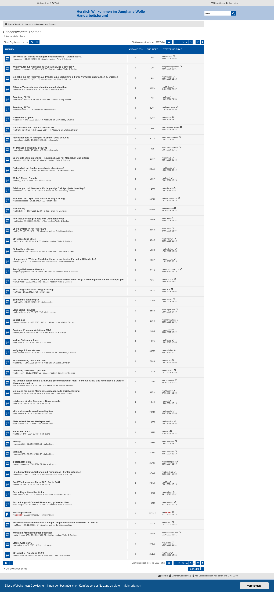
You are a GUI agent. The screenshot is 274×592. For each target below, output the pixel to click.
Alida (18, 403)
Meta (18, 434)
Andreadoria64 (22, 140)
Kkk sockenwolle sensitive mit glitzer (33, 411)
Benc (18, 99)
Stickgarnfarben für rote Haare (29, 228)
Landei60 (20, 474)
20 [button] (198, 42)
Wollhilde (20, 282)
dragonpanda (22, 464)
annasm (19, 59)
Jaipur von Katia (22, 431)
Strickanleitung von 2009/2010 (29, 360)
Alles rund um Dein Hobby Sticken (60, 191)
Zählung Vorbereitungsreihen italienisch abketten (40, 87)
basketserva (21, 251)
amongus (20, 261)
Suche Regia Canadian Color (28, 492)
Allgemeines (48, 515)
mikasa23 (20, 191)
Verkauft (17, 451)
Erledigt (17, 441)
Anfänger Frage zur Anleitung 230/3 (32, 330)
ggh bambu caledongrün (26, 299)
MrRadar (20, 89)
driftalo (19, 160)
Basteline (20, 424)
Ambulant (20, 353)
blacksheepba (22, 201)
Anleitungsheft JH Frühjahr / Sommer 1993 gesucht (41, 137)
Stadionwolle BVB (22, 543)
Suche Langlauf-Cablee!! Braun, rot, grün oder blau (41, 502)
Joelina (19, 545)
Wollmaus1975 (22, 535)
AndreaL (20, 495)
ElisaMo (19, 302)
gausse (19, 120)
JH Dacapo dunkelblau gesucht (30, 147)
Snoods (19, 414)
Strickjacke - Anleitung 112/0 (28, 553)
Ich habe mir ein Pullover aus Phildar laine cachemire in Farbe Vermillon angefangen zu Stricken (65, 77)
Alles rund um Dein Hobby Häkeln (56, 99)
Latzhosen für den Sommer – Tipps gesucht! (37, 401)
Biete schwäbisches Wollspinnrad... (32, 421)
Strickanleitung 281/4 (24, 239)
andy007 (20, 332)
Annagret (20, 505)
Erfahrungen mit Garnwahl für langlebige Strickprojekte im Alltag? (49, 188)
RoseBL (19, 170)
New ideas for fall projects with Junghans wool (38, 218)
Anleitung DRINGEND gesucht (29, 370)
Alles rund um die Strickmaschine (57, 525)
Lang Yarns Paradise (24, 309)
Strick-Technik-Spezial (54, 89)
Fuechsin (20, 373)
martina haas (21, 322)
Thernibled (20, 386)
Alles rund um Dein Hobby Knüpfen (59, 120)
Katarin (19, 342)
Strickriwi (20, 241)
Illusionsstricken (22, 462)
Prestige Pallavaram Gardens (29, 269)
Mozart (19, 525)
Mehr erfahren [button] (132, 585)
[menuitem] (55, 3)
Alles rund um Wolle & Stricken (57, 59)
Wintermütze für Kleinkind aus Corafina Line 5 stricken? (43, 66)
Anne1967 (20, 444)
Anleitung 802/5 (21, 97)
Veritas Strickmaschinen (26, 340)
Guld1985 (20, 393)
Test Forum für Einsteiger (56, 211)
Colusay (19, 79)
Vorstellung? (20, 208)
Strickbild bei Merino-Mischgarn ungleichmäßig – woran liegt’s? (47, 56)
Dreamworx (21, 110)
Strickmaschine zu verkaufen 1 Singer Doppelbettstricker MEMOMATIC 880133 (55, 522)
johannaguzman (23, 69)
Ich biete (53, 201)
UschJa (19, 555)
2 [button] (179, 42)
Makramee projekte (23, 117)
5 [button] (191, 42)
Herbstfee (20, 211)
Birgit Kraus (21, 312)
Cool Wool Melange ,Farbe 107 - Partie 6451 (36, 482)
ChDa (18, 292)
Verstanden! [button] (254, 585)
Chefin (19, 221)
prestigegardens (23, 272)
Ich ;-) (18, 180)
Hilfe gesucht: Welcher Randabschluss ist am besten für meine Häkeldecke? (54, 259)
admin (19, 515)
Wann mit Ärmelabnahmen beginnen (32, 532)
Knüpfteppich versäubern (27, 350)
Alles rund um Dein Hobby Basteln (59, 170)
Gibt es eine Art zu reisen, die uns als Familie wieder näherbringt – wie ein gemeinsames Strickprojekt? (69, 279)
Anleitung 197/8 (21, 107)
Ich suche (51, 110)
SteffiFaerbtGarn (23, 130)
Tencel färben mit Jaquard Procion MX (33, 127)
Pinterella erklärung (23, 249)
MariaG (19, 363)
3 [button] (183, 42)
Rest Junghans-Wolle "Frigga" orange (33, 289)
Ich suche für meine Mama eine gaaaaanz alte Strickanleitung (46, 391)
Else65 (19, 231)
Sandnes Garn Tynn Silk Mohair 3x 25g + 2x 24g (39, 198)
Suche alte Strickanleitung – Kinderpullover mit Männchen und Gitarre (51, 158)
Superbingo (19, 320)
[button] (169, 42)
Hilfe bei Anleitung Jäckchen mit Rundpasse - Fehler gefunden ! (47, 472)
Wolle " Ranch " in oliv (25, 178)
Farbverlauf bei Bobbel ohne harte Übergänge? (38, 168)
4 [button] (187, 42)
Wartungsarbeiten (22, 512)
